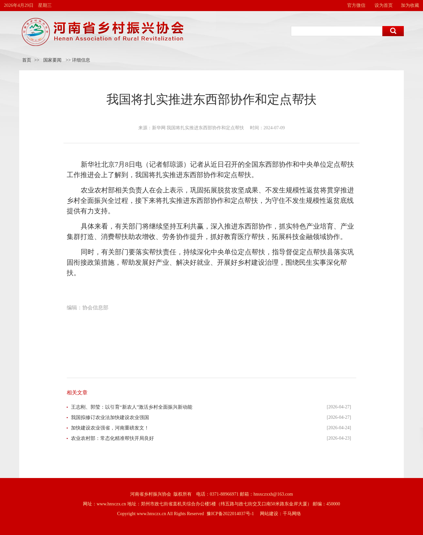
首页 (26, 60)
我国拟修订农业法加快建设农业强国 (110, 417)
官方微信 (356, 5)
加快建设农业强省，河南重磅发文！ (110, 427)
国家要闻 (52, 60)
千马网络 (292, 513)
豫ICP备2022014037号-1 (230, 513)
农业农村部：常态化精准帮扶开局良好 (112, 438)
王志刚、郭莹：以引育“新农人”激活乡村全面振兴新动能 (131, 407)
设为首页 (384, 5)
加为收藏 (410, 5)
